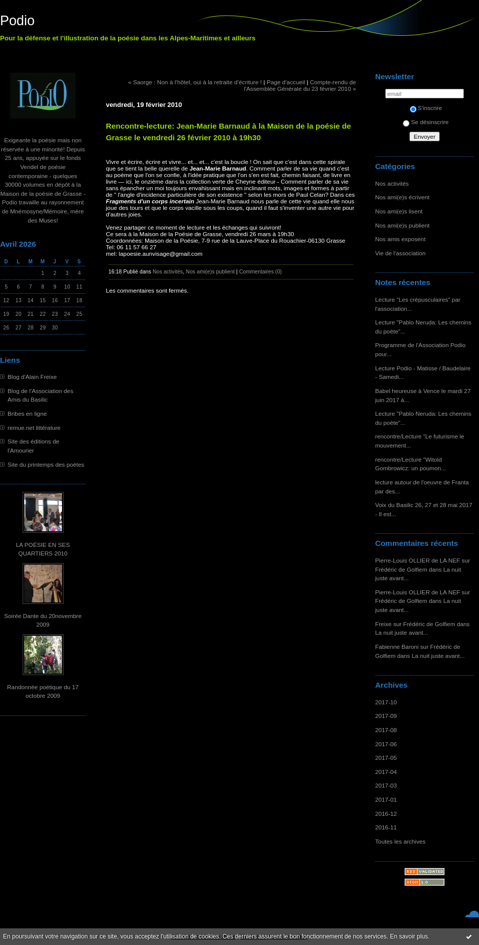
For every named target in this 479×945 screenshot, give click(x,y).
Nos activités (392, 183)
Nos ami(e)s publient (402, 225)
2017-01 (386, 799)
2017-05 (386, 757)
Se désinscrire (425, 122)
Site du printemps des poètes (46, 464)
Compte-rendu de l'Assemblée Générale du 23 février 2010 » (300, 85)
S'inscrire (426, 107)
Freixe (383, 624)
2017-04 (386, 771)
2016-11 (386, 827)
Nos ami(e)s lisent (399, 211)
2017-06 (386, 744)
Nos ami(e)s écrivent (402, 197)
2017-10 (386, 702)
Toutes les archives (400, 841)
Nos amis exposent (400, 239)
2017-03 (386, 785)
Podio (17, 20)
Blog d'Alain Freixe (32, 376)
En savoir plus (409, 936)
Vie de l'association (400, 253)
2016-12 (386, 813)
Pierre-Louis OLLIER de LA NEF (417, 560)
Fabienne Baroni (396, 646)
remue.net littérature (34, 427)
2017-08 (386, 730)
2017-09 (386, 715)
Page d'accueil (286, 82)
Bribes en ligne (27, 413)
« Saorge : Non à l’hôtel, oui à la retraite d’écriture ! (195, 82)
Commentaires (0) (260, 271)
